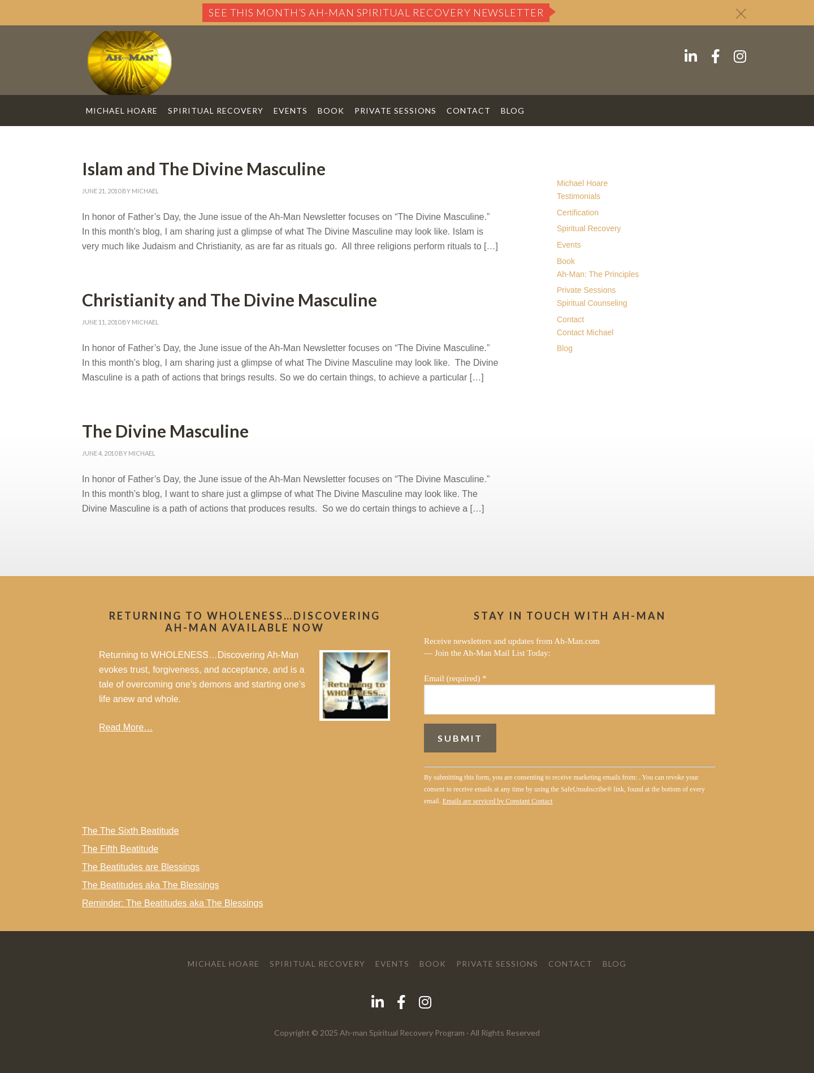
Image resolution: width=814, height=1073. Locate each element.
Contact (570, 319)
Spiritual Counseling (592, 303)
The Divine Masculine (165, 431)
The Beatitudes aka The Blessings (150, 885)
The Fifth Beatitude (120, 849)
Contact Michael (585, 332)
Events (569, 244)
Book (566, 261)
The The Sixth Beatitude (130, 831)
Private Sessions (586, 290)
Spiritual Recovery (589, 228)
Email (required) (455, 678)
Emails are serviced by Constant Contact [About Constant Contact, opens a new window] (498, 801)
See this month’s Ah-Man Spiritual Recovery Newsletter (376, 12)
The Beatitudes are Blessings (141, 867)
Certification (578, 212)
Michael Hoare (582, 183)
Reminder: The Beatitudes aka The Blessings (172, 903)
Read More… (126, 727)
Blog (565, 348)
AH (130, 63)
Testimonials (578, 196)
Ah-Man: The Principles (598, 274)
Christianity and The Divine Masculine (229, 299)
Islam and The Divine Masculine (204, 168)
